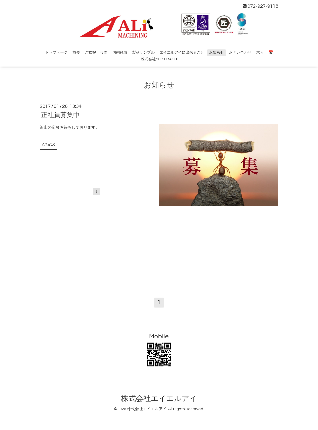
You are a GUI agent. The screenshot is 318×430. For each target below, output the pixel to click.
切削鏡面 (119, 52)
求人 (260, 52)
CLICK (48, 144)
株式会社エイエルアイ (159, 398)
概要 (76, 52)
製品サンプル (143, 52)
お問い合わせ (240, 52)
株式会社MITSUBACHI (159, 59)
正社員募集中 (60, 115)
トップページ (56, 52)
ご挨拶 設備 (96, 52)
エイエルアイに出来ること (181, 52)
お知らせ (216, 52)
